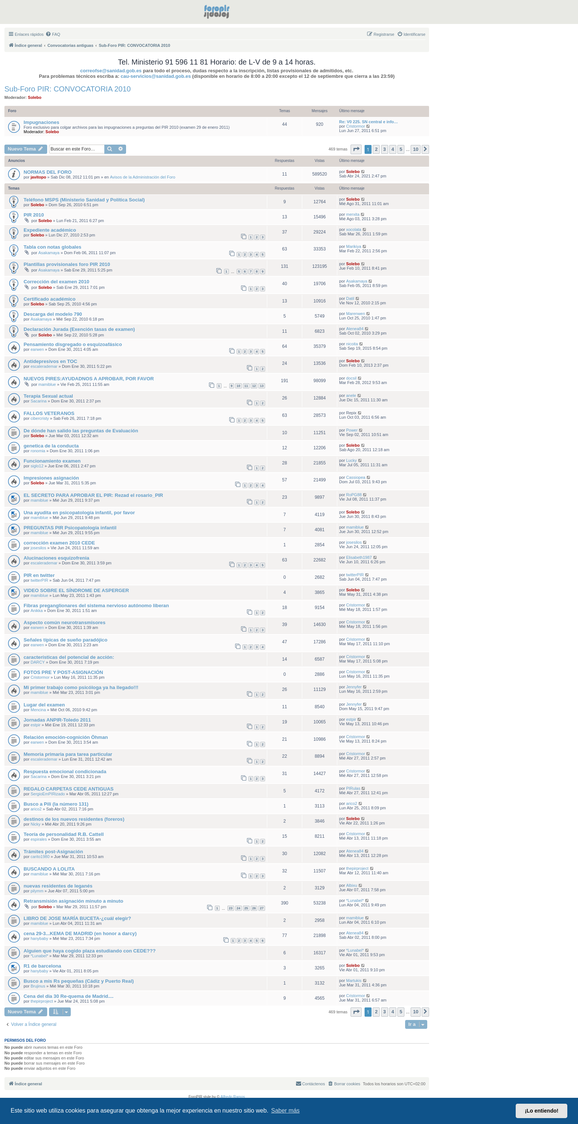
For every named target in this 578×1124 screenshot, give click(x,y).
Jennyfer (354, 687)
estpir (36, 725)
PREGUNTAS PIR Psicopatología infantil (70, 527)
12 (254, 386)
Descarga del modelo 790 (53, 314)
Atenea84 (354, 328)
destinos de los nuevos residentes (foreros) (74, 819)
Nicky (36, 824)
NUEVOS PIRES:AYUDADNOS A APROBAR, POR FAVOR (89, 378)
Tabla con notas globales (52, 247)
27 (262, 908)
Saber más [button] (285, 1110)
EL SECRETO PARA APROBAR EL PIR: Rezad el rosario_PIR (93, 495)
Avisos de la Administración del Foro (142, 177)
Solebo (35, 97)
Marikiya (353, 246)
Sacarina (38, 401)
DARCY (38, 662)
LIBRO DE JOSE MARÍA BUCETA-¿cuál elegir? (77, 918)
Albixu (351, 885)
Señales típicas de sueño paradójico (65, 640)
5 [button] (401, 149)
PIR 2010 (34, 215)
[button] (356, 149)
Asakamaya (48, 252)
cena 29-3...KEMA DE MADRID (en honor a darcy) (80, 933)
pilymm (37, 891)
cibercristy (40, 418)
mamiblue (47, 384)
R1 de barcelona (42, 966)
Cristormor (355, 126)
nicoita (352, 344)
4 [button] (392, 149)
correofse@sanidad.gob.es (111, 70)
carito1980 (40, 856)
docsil (351, 378)
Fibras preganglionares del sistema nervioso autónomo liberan (96, 605)
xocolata (353, 229)
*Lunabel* (355, 900)
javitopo (38, 177)
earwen (37, 349)
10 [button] (415, 149)
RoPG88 (354, 494)
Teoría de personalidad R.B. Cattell (64, 834)
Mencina (38, 710)
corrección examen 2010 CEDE (59, 543)
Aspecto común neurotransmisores (64, 622)
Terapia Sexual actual (48, 396)
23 (231, 908)
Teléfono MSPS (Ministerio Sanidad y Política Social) (84, 200)
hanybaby (39, 938)
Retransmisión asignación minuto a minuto (73, 901)
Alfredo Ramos (232, 1097)
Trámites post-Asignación (53, 851)
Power (352, 430)
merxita (352, 214)
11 (246, 386)
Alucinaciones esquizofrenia (56, 558)
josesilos (38, 548)
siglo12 (37, 466)
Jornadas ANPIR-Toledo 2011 (57, 720)
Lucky (351, 460)
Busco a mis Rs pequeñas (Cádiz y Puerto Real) (79, 981)
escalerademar (44, 366)
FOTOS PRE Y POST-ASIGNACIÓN (63, 672)
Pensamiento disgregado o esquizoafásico (73, 344)
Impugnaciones (41, 122)
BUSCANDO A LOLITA (49, 869)
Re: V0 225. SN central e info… (368, 122)
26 (254, 908)
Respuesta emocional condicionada (65, 771)
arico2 (36, 809)
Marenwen (355, 313)
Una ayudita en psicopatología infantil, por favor (79, 512)
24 (238, 908)
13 (262, 386)
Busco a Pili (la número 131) (56, 804)
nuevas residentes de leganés (58, 886)
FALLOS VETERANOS (49, 413)
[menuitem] (52, 34)
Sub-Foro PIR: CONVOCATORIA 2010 (67, 89)
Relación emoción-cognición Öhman (66, 737)
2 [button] (376, 149)
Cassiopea (355, 477)
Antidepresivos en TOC (50, 361)
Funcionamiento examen (52, 461)
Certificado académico (50, 299)
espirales (39, 839)
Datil (350, 298)
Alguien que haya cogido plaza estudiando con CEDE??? (90, 951)
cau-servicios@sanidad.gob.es (156, 76)
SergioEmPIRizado (48, 794)
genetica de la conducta (51, 446)
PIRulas (353, 788)
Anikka (37, 610)
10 (238, 386)
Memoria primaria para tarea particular (68, 754)
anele (351, 395)
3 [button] (384, 149)
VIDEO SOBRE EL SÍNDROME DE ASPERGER (76, 590)
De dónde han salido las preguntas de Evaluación (81, 430)
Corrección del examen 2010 (56, 281)
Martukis (354, 980)
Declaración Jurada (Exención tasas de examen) (79, 329)
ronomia (38, 451)
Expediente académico (50, 230)
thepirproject (357, 868)
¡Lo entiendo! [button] (541, 1111)
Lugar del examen (44, 705)
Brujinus (38, 986)
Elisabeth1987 (359, 557)
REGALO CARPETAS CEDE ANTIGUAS (69, 789)
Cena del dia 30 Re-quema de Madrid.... (69, 996)
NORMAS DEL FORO (48, 172)
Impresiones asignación (51, 478)
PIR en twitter (39, 575)
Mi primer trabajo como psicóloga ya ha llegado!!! (81, 687)
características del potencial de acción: (69, 657)
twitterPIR (39, 580)
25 (246, 908)
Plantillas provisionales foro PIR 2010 (67, 264)
